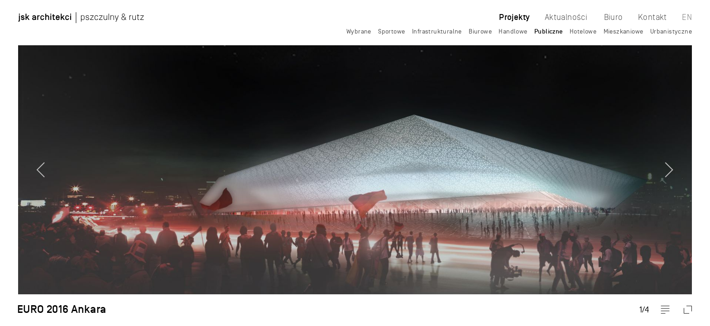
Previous (25, 163)
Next (685, 163)
